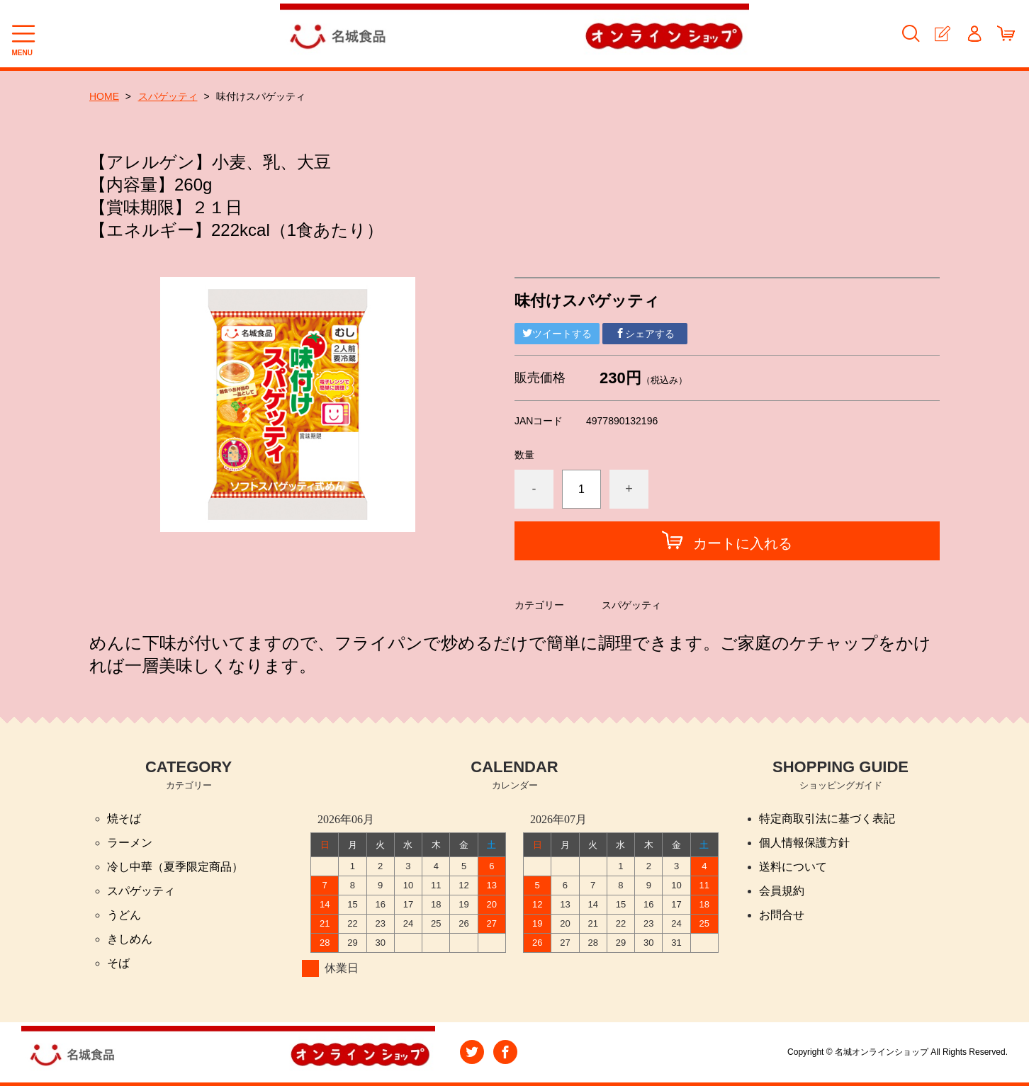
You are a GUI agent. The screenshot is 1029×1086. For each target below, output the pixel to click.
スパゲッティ (168, 96)
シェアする (645, 333)
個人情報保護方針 (804, 843)
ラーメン (129, 843)
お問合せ (781, 915)
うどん (124, 915)
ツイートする (557, 333)
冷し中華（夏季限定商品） (175, 867)
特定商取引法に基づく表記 (827, 819)
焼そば (124, 819)
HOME (104, 96)
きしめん (129, 939)
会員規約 (781, 891)
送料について (793, 867)
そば (118, 963)
